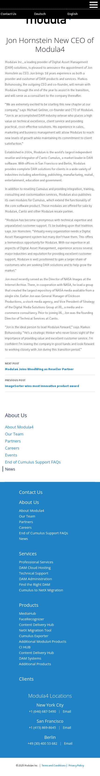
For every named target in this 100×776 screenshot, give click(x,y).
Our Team (14, 434)
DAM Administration (35, 578)
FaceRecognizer (31, 619)
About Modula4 (19, 427)
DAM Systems (30, 658)
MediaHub (27, 613)
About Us (29, 502)
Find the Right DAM (34, 584)
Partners (13, 441)
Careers (12, 448)
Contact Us (8, 14)
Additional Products (35, 663)
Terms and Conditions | (55, 765)
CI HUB (24, 647)
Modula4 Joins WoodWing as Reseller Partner (50, 366)
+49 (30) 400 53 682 (42, 743)
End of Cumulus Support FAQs (33, 462)
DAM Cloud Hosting (35, 567)
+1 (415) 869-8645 (42, 727)
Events (11, 455)
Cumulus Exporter (33, 635)
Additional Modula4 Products (42, 641)
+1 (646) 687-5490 (42, 711)
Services (28, 553)
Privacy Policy (76, 765)
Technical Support (33, 573)
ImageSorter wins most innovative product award (50, 383)
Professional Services (36, 562)
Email (67, 711)
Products (28, 605)
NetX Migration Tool (35, 630)
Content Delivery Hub (36, 624)
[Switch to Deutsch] (50, 14)
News (10, 469)
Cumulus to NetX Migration (41, 590)
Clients (26, 679)
